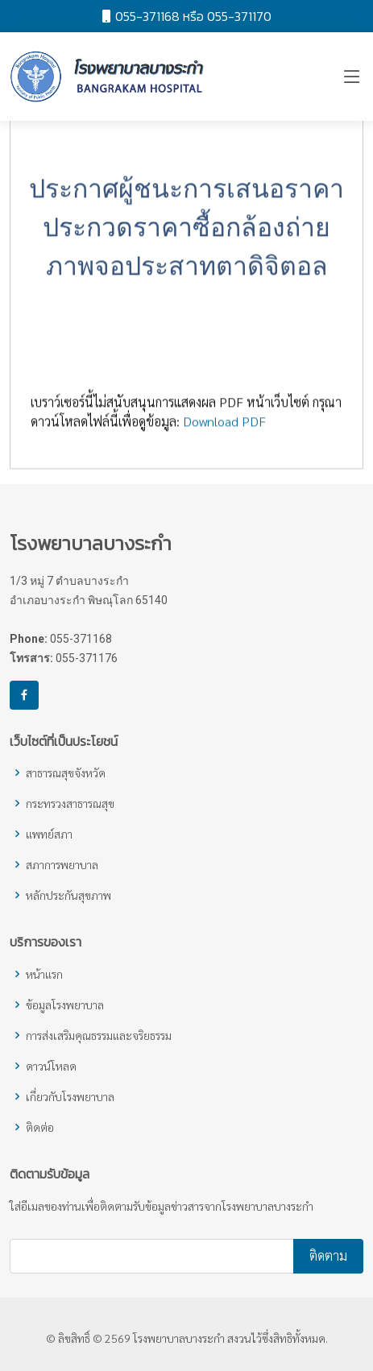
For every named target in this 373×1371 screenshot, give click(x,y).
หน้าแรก (44, 974)
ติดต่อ (40, 1127)
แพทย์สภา (49, 833)
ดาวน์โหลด (51, 1065)
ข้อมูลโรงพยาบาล (65, 1004)
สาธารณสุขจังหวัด (66, 772)
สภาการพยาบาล (62, 864)
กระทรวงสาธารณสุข (70, 803)
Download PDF (224, 428)
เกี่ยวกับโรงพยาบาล (70, 1096)
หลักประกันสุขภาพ (68, 895)
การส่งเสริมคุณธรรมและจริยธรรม (99, 1035)
